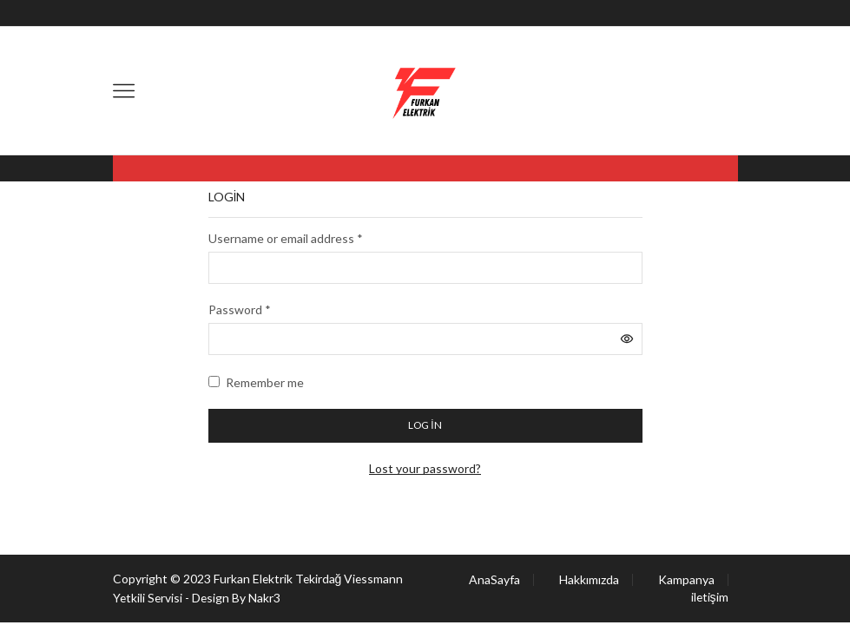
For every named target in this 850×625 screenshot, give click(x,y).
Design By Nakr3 (238, 597)
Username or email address (285, 238)
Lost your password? (425, 468)
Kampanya (686, 580)
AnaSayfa (494, 580)
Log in (424, 424)
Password (239, 309)
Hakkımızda (589, 580)
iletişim (709, 597)
